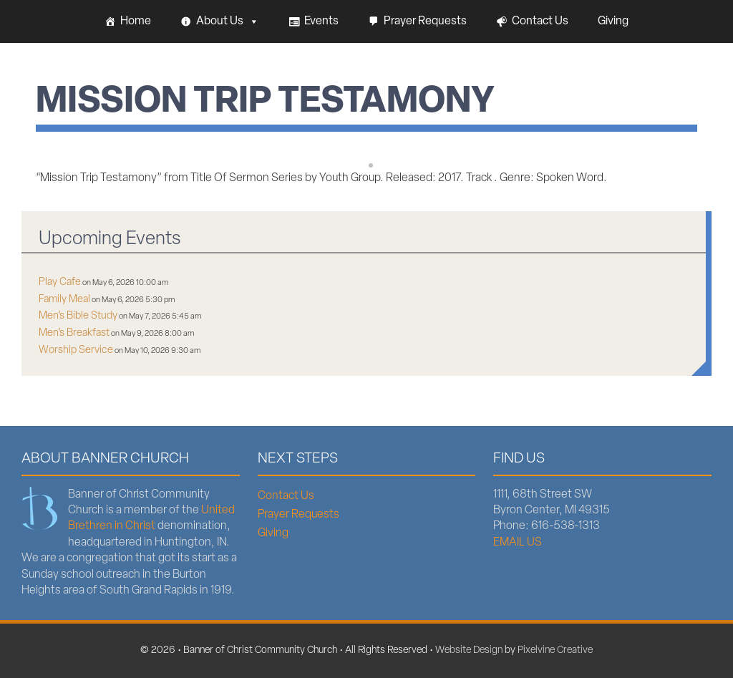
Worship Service (76, 350)
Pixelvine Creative (555, 650)
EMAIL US (517, 542)
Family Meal (64, 299)
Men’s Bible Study (78, 316)
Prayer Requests (425, 21)
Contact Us (540, 21)
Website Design (469, 650)
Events (321, 21)
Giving (613, 21)
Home (135, 21)
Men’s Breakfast (74, 333)
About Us (227, 21)
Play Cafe (60, 282)
